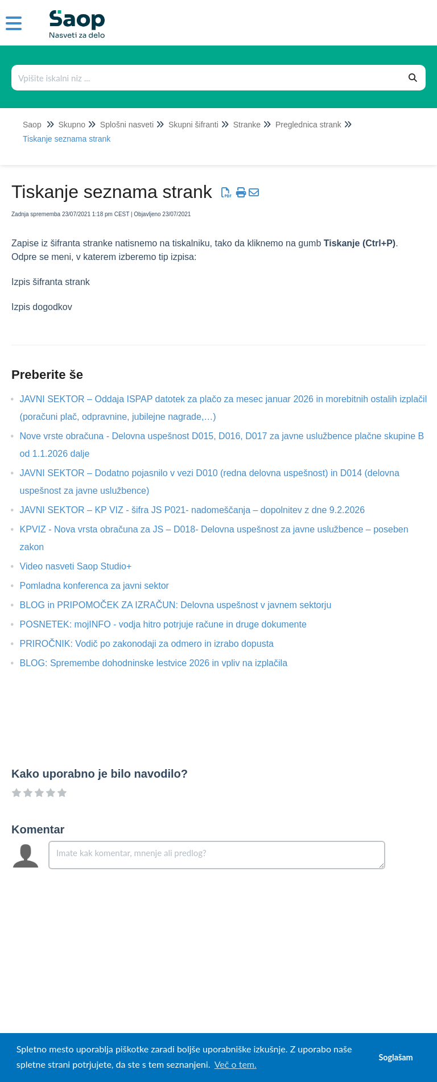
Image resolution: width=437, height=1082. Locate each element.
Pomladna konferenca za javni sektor (103, 585)
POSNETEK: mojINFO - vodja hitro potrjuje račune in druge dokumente (172, 624)
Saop (32, 124)
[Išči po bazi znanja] (206, 77)
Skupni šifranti (193, 124)
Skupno (71, 124)
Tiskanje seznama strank (66, 138)
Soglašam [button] (395, 1057)
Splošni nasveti (127, 124)
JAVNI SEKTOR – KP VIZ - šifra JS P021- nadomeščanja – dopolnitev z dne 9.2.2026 (201, 510)
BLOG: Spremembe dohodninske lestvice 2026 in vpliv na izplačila (162, 663)
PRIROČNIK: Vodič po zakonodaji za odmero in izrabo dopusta (155, 644)
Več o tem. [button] (236, 1064)
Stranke (247, 124)
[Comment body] (216, 855)
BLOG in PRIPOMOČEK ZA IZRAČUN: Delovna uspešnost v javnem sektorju (184, 605)
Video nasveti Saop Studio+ (84, 566)
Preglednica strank (308, 124)
